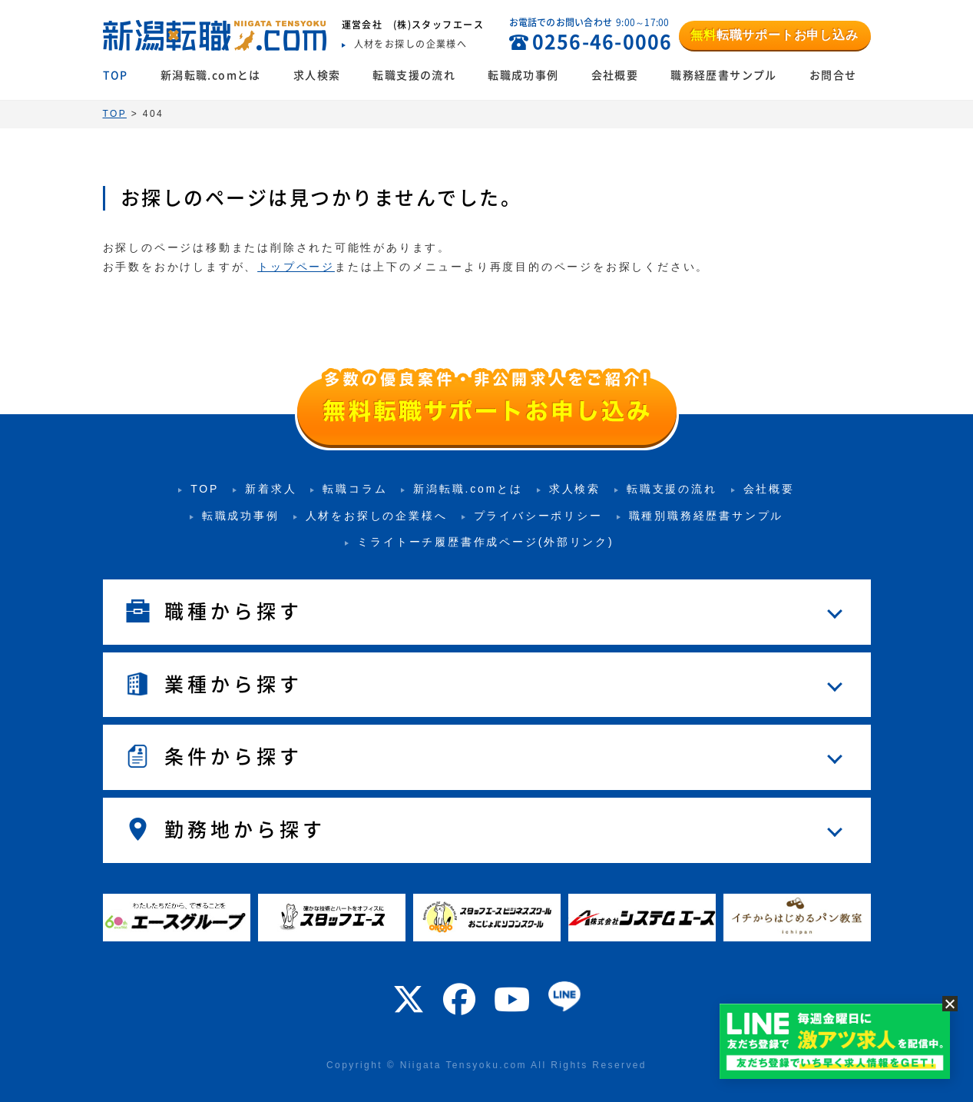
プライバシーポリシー (538, 516)
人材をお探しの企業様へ (377, 516)
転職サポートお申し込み (774, 34)
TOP (115, 75)
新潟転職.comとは (211, 75)
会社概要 (615, 75)
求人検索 (317, 75)
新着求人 (270, 489)
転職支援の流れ (413, 75)
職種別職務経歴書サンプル (706, 516)
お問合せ (833, 75)
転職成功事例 (523, 75)
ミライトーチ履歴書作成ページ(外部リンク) (485, 542)
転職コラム (355, 489)
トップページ (296, 267)
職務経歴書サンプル (723, 75)
